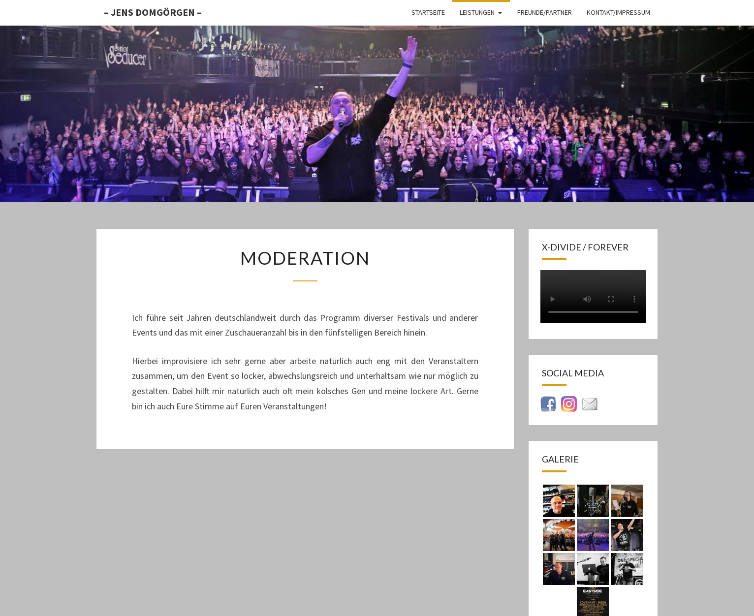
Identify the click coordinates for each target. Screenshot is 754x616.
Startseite (428, 12)
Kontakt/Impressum (618, 12)
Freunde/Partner (544, 12)
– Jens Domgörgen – (153, 12)
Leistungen (477, 12)
